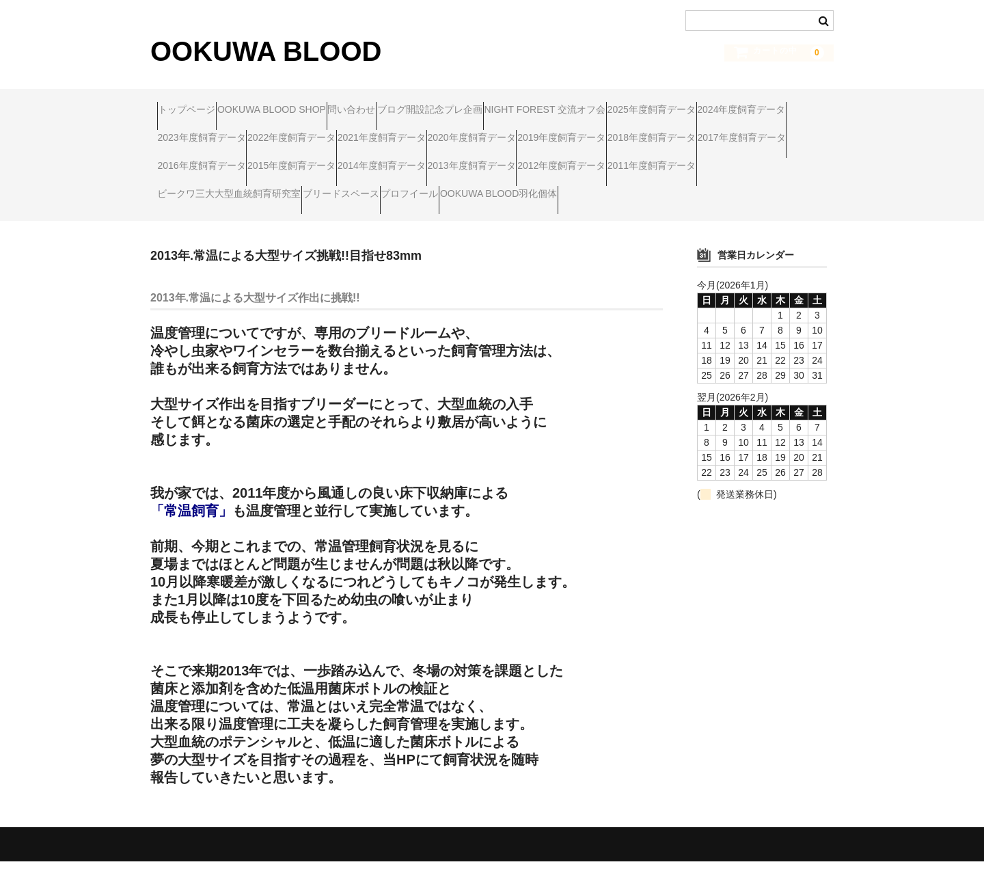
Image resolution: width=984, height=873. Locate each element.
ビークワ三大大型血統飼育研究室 (236, 218)
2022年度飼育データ (556, 131)
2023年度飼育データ (440, 131)
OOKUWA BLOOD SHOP (304, 103)
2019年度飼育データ (324, 160)
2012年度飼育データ (556, 189)
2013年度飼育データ (440, 189)
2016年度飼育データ (673, 160)
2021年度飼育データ (673, 131)
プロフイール (468, 218)
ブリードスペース (374, 218)
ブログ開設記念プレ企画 (515, 103)
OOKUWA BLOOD (265, 51)
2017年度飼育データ (556, 160)
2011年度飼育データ (673, 189)
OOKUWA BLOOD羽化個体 (583, 218)
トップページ (193, 103)
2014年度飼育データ (324, 189)
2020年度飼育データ (208, 160)
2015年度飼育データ (208, 189)
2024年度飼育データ (324, 131)
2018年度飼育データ (440, 160)
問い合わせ (411, 103)
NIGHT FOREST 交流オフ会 (657, 103)
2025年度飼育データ (208, 131)
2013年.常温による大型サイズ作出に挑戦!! (255, 309)
